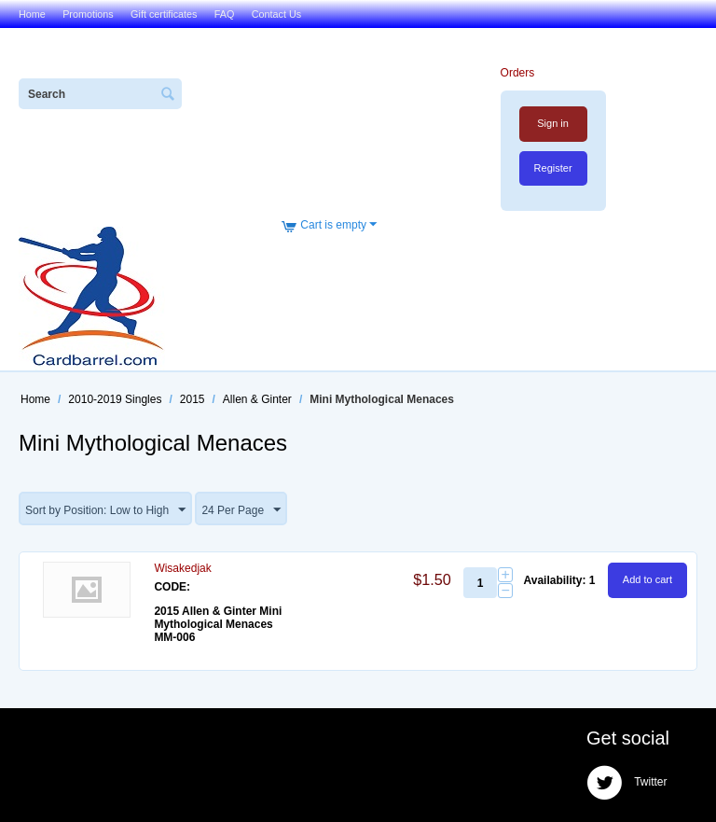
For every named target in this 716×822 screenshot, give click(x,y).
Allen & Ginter (257, 399)
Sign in (553, 123)
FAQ (224, 14)
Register (553, 168)
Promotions (88, 14)
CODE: (172, 586)
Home (32, 14)
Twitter (626, 783)
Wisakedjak (182, 568)
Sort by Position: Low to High (105, 510)
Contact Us (276, 14)
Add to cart (647, 579)
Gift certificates (164, 14)
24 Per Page (241, 510)
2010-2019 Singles (114, 399)
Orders (518, 72)
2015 (192, 399)
